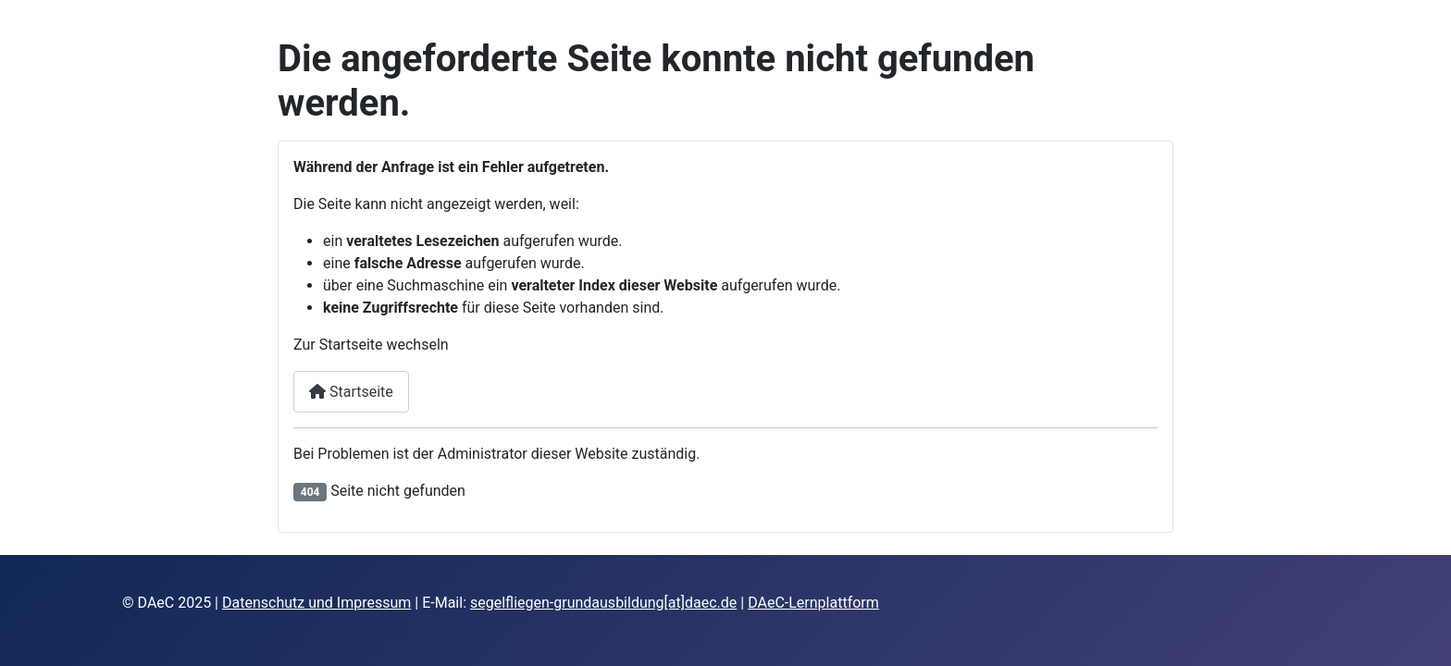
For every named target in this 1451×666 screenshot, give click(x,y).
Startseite (351, 392)
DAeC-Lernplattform (813, 602)
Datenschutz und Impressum (316, 602)
